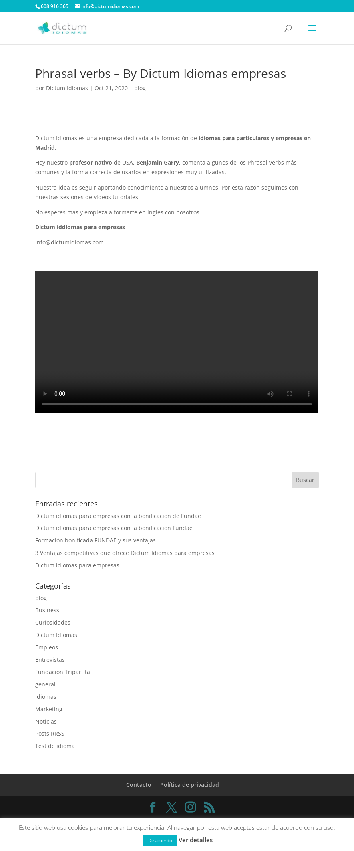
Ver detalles (196, 840)
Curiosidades (52, 622)
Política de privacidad (189, 784)
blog (140, 88)
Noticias (46, 721)
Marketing (48, 709)
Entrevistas (50, 659)
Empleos (46, 647)
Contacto (138, 784)
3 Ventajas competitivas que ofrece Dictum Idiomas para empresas (125, 553)
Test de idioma (55, 746)
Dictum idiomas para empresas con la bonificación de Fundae (118, 516)
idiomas (45, 696)
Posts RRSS (49, 733)
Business (47, 610)
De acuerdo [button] (160, 840)
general (45, 684)
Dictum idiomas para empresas (77, 565)
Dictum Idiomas (67, 88)
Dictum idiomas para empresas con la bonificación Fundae (114, 528)
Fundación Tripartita (62, 672)
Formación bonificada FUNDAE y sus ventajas (95, 540)
